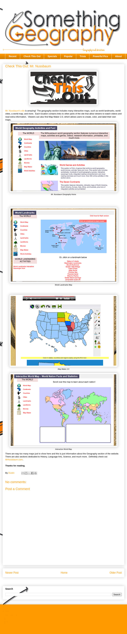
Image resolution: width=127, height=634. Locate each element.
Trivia (83, 56)
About (118, 56)
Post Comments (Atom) (70, 581)
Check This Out (32, 56)
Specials (52, 56)
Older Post (116, 572)
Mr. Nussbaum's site (15, 110)
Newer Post (12, 572)
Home (64, 572)
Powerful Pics (100, 56)
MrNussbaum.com (14, 459)
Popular (68, 56)
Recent (12, 56)
